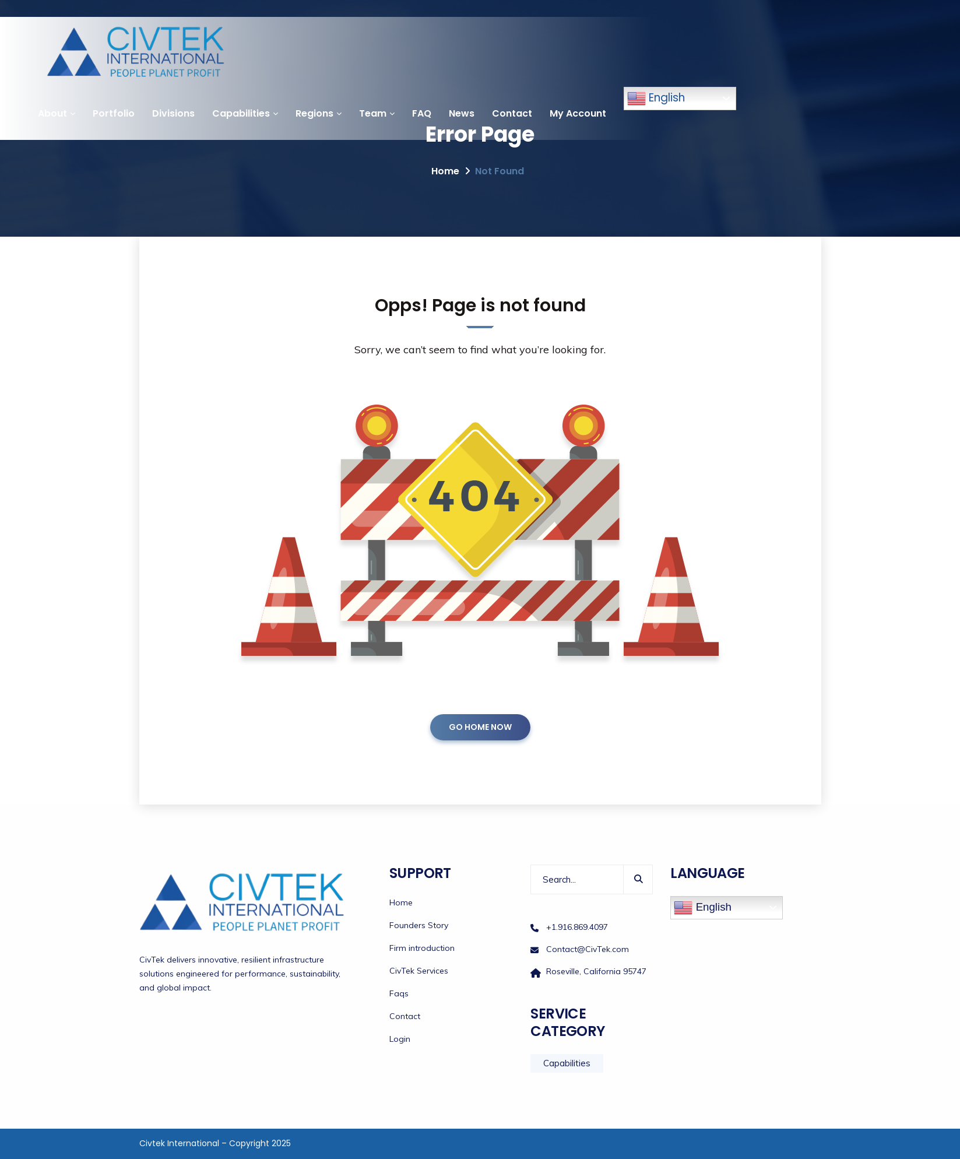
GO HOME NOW (480, 727)
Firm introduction (422, 948)
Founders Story (418, 925)
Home (445, 171)
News (461, 113)
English (656, 98)
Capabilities (241, 113)
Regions (314, 113)
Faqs (399, 993)
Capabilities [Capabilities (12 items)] (566, 1063)
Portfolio (114, 113)
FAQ (421, 113)
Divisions (173, 113)
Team (372, 113)
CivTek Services (418, 970)
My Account (578, 113)
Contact (512, 113)
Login (399, 1039)
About (52, 113)
